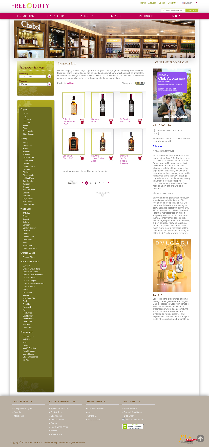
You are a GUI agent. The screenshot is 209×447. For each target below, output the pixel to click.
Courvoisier (27, 119)
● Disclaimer (128, 416)
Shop (176, 16)
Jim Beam (27, 187)
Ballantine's (27, 146)
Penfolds (26, 304)
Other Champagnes (30, 357)
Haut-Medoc (27, 292)
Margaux (26, 295)
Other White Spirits (30, 248)
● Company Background (23, 408)
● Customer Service (94, 408)
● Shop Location (93, 419)
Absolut (26, 216)
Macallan (26, 196)
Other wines (27, 328)
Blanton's (26, 152)
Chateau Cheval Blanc (31, 269)
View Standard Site (132, 419)
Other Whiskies (28, 205)
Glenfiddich (27, 169)
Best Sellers (56, 16)
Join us (162, 3)
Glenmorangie (28, 175)
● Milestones (18, 416)
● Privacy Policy (129, 408)
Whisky (23, 138)
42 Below (26, 213)
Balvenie (26, 149)
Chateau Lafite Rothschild (33, 275)
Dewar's (26, 163)
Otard (25, 128)
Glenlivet (26, 172)
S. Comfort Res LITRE (125, 120)
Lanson (26, 345)
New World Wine (29, 298)
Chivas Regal (28, 160)
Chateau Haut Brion (30, 272)
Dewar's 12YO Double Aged (97, 158)
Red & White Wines (29, 261)
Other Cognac (28, 134)
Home (143, 3)
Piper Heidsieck (29, 351)
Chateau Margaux (29, 281)
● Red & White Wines (58, 427)
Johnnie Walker (29, 190)
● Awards (16, 412)
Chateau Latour (29, 278)
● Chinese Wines (56, 419)
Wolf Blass (27, 325)
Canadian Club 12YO (67, 157)
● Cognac (53, 423)
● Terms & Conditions (131, 412)
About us (152, 3)
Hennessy (27, 122)
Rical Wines (27, 313)
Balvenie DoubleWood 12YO (68, 121)
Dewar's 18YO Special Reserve (124, 159)
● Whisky (53, 431)
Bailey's (26, 222)
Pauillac (26, 301)
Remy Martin (28, 131)
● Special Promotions (58, 408)
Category (85, 16)
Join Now (157, 146)
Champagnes (26, 332)
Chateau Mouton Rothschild (33, 283)
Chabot (25, 116)
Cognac (24, 109)
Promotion (25, 16)
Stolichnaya (27, 246)
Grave (25, 289)
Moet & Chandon (29, 348)
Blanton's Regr (95, 120)
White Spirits (26, 209)
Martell (25, 125)
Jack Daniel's (28, 181)
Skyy (25, 242)
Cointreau (26, 231)
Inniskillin (26, 339)
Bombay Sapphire (29, 228)
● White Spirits (55, 434)
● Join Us (90, 412)
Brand (116, 16)
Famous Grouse (29, 166)
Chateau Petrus (29, 286)
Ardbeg (25, 143)
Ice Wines (26, 360)
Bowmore (26, 154)
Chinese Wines (27, 253)
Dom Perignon (28, 336)
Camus (25, 114)
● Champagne (55, 416)
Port (24, 310)
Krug (25, 342)
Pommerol (27, 307)
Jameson (26, 184)
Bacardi (26, 219)
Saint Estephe (28, 319)
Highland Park (28, 178)
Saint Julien (27, 322)
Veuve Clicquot (28, 354)
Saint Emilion (28, 316)
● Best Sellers (55, 412)
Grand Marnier (28, 237)
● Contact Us (91, 416)
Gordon (26, 234)
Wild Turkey (27, 202)
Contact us (172, 3)
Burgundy (26, 266)
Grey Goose (27, 240)
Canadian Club (28, 158)
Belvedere (27, 225)
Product (146, 16)
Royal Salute (28, 199)
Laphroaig (27, 193)
